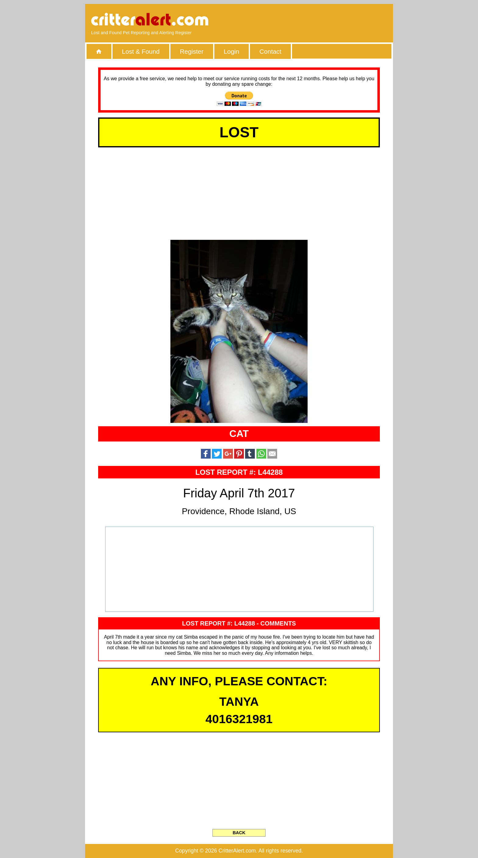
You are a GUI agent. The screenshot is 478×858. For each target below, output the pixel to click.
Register (191, 51)
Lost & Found (141, 51)
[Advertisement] (316, 20)
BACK (239, 832)
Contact (270, 51)
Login (231, 51)
